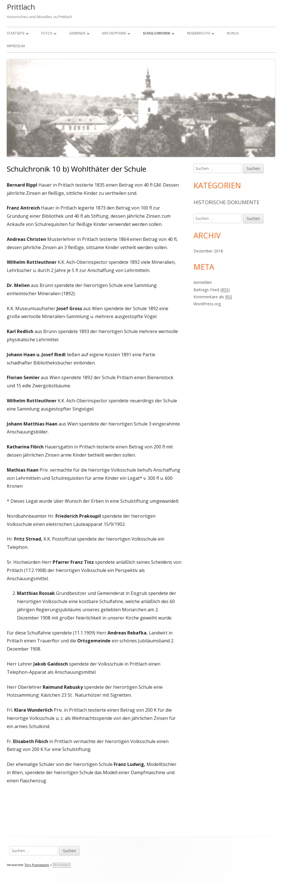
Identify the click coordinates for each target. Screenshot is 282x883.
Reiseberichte (198, 33)
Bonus (233, 33)
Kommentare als (212, 297)
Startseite (16, 33)
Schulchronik (156, 33)
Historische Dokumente (226, 202)
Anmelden (202, 282)
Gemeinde (77, 33)
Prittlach (21, 7)
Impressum (16, 46)
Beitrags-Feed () (211, 290)
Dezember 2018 (208, 251)
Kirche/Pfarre (114, 33)
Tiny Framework (36, 865)
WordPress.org (207, 303)
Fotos (46, 33)
